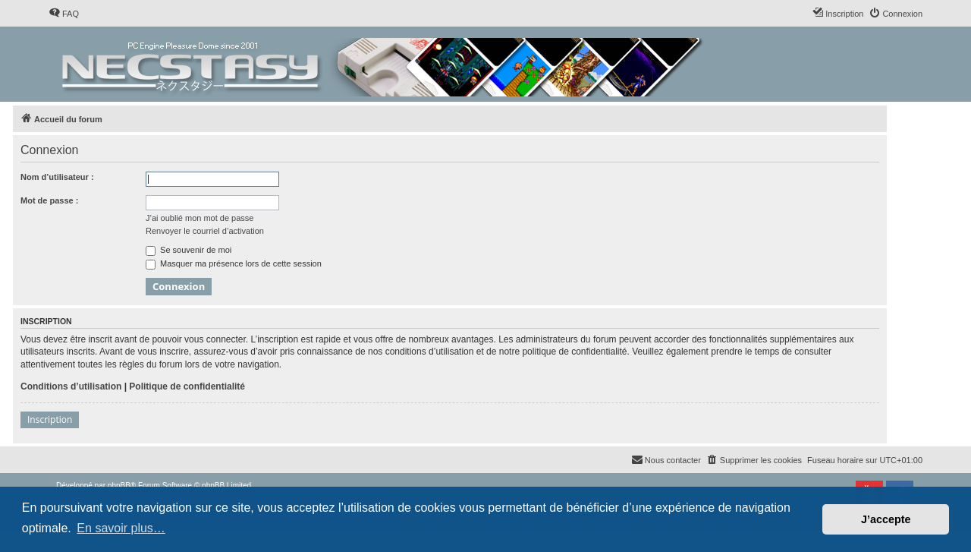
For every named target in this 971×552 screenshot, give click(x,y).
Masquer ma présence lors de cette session (234, 263)
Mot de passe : (49, 200)
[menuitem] (64, 14)
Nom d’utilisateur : (57, 176)
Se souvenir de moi (188, 249)
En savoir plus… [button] (121, 528)
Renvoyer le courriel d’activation (205, 230)
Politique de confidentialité (187, 386)
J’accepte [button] (886, 519)
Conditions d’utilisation (70, 386)
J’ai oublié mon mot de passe (199, 217)
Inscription (49, 419)
